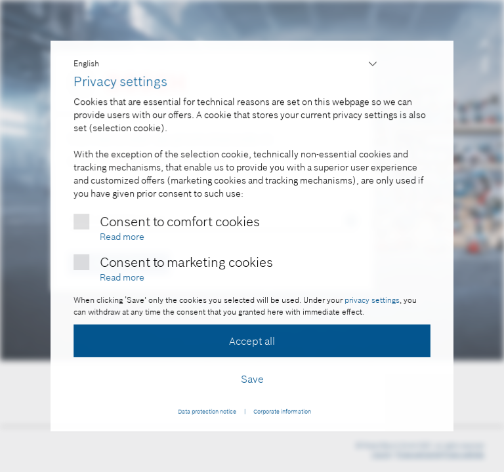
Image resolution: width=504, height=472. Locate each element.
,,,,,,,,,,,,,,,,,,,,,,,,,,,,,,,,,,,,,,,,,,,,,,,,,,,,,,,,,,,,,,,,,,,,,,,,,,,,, (226, 64)
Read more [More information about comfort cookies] (122, 236)
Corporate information (281, 411)
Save (252, 378)
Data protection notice (207, 411)
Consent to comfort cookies (179, 221)
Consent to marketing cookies (186, 261)
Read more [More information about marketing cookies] (122, 277)
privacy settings (371, 300)
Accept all (252, 340)
